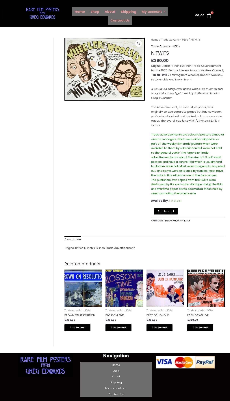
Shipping (128, 11)
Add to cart (165, 211)
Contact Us (120, 20)
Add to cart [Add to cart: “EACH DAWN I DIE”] (203, 328)
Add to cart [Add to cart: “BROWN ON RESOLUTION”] (80, 328)
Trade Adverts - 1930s (175, 40)
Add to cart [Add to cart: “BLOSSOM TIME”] (121, 328)
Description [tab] (72, 239)
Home (80, 11)
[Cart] (203, 16)
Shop (94, 11)
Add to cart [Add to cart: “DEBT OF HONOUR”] (162, 328)
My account (153, 11)
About (110, 11)
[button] (138, 43)
